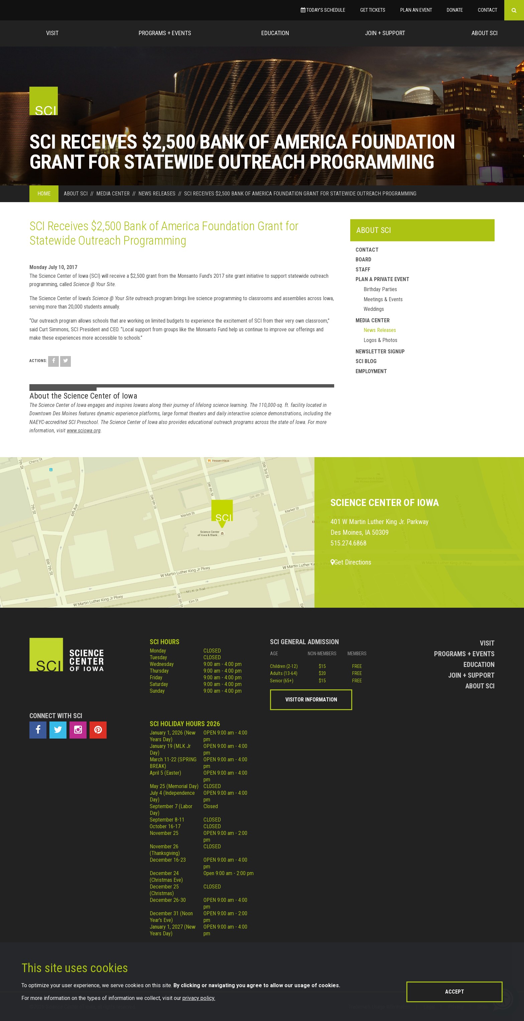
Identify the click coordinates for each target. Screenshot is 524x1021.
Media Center (373, 320)
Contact (487, 10)
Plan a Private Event (382, 279)
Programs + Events (165, 32)
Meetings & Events (383, 299)
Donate (455, 10)
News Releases (380, 330)
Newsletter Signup (380, 351)
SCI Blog (366, 361)
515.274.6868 (349, 543)
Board (363, 259)
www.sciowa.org (84, 430)
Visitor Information (311, 699)
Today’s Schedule (323, 10)
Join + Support (385, 32)
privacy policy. (198, 998)
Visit (52, 32)
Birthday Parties (380, 289)
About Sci (485, 32)
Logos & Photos (380, 340)
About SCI (373, 230)
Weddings (374, 309)
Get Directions (351, 562)
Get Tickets (372, 10)
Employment (371, 371)
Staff (363, 269)
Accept (454, 992)
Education (275, 32)
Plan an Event (416, 10)
